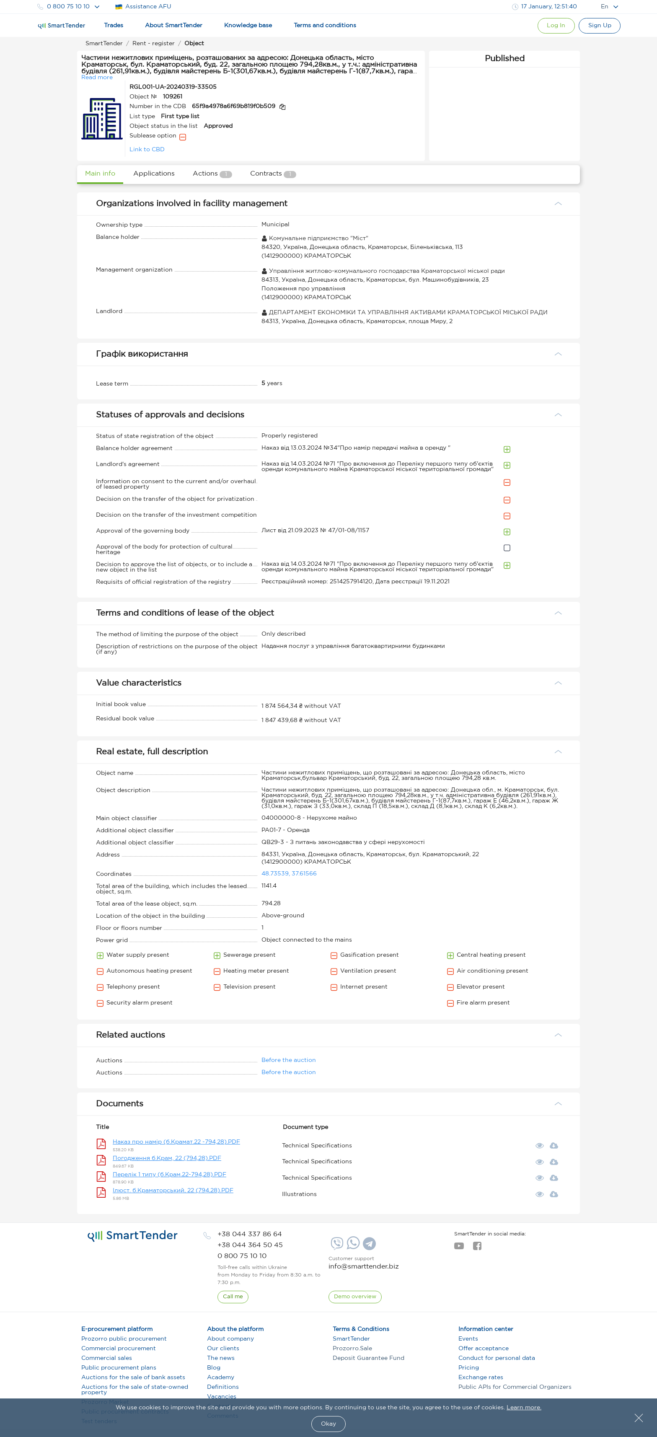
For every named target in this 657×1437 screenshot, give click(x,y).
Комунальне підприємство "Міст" (314, 238)
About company (230, 1338)
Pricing (468, 1367)
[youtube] (459, 1248)
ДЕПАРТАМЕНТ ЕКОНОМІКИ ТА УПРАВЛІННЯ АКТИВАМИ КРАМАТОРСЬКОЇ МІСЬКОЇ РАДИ (404, 312)
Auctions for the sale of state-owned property (134, 1390)
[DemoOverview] (355, 1297)
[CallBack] (232, 1297)
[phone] (249, 1234)
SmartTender (351, 1338)
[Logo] (61, 26)
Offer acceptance (483, 1348)
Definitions (223, 1387)
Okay (328, 1424)
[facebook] (477, 1248)
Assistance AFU (143, 7)
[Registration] (599, 26)
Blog (213, 1367)
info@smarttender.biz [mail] (363, 1267)
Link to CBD (147, 149)
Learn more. (524, 1407)
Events (468, 1338)
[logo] (132, 1236)
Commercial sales (106, 1358)
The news (221, 1358)
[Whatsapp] (352, 1247)
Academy (220, 1377)
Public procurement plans (118, 1367)
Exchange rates (480, 1377)
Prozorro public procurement (124, 1338)
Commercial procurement (118, 1348)
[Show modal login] (555, 26)
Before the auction (288, 1060)
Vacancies (221, 1396)
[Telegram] (368, 1246)
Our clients (223, 1348)
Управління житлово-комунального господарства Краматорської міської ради (383, 271)
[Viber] (336, 1246)
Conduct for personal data (496, 1358)
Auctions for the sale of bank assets (133, 1377)
